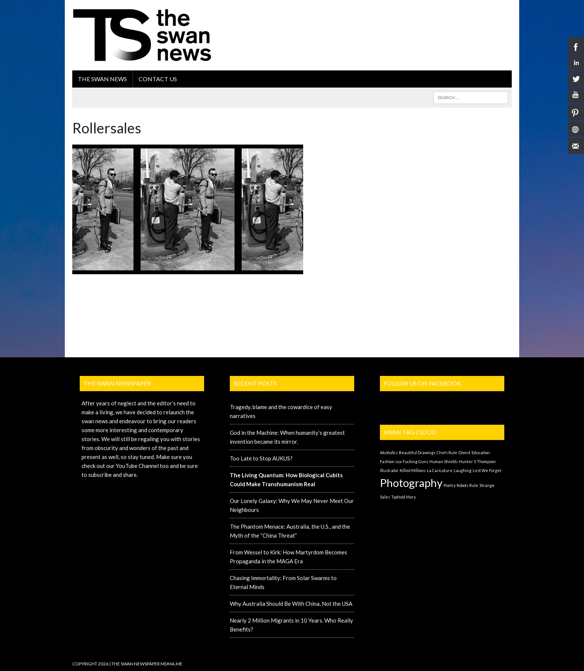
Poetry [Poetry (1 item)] (450, 485)
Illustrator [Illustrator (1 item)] (389, 470)
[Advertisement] (376, 24)
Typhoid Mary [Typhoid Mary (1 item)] (403, 496)
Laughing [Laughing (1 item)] (463, 470)
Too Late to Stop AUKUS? (261, 458)
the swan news (102, 78)
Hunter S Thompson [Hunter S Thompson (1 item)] (477, 461)
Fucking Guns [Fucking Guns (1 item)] (415, 461)
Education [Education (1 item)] (481, 452)
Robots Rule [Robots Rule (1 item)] (467, 485)
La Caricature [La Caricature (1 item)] (440, 470)
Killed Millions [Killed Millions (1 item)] (413, 470)
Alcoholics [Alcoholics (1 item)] (389, 452)
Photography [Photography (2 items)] (411, 482)
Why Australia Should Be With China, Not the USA (291, 603)
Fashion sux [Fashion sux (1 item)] (391, 461)
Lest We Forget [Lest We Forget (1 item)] (487, 470)
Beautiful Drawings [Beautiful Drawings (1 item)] (417, 452)
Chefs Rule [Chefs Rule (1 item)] (447, 452)
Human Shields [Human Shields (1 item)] (443, 461)
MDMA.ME (171, 664)
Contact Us (158, 78)
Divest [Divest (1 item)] (464, 452)
